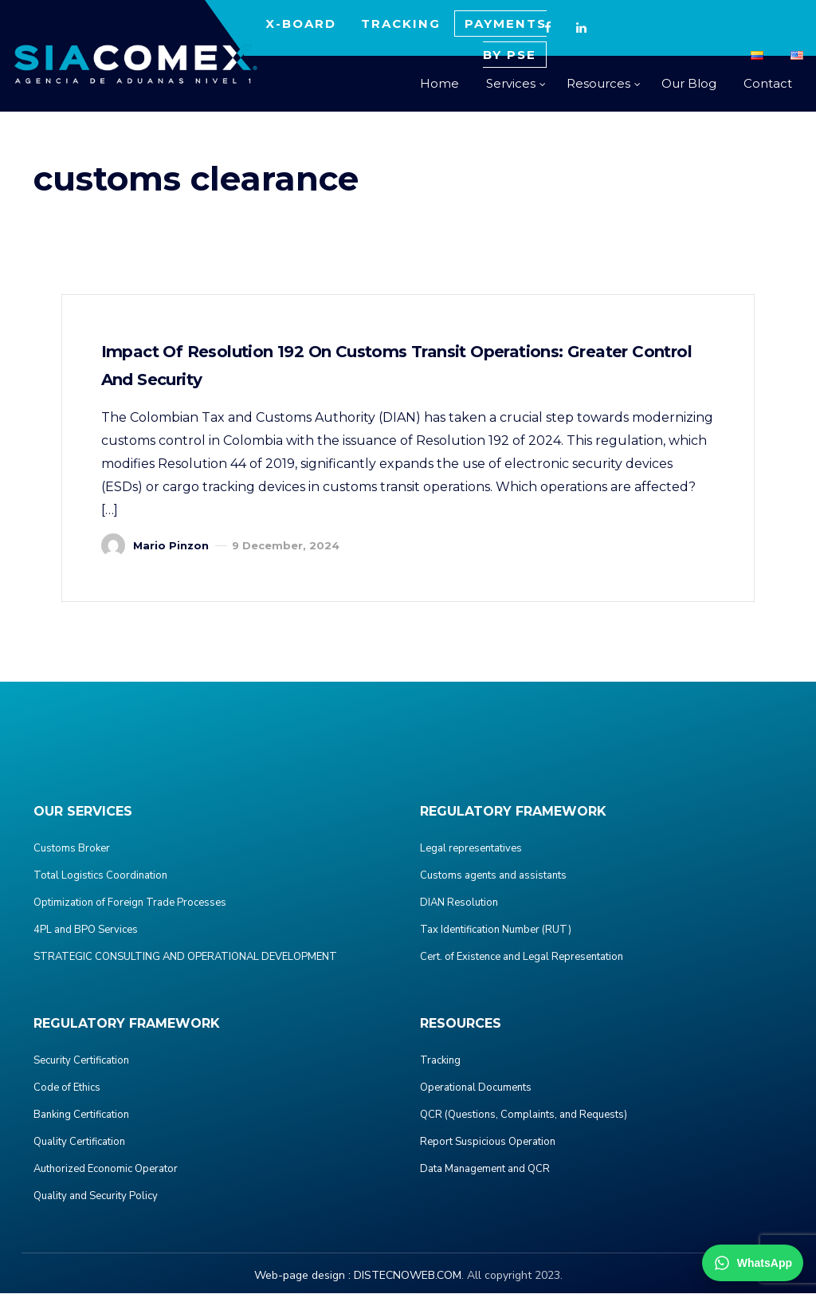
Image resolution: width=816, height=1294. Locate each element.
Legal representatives (471, 849)
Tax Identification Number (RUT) (495, 930)
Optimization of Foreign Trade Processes (129, 903)
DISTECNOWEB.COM (407, 1276)
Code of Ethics (66, 1088)
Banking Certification (81, 1115)
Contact (767, 83)
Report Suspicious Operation (487, 1142)
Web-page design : (302, 1276)
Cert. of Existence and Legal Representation (521, 957)
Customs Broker (71, 849)
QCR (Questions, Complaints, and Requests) (523, 1115)
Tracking (440, 1061)
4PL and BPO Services (85, 930)
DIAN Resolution (459, 903)
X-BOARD (300, 23)
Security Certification (81, 1061)
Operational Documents (476, 1088)
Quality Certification (79, 1142)
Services (511, 83)
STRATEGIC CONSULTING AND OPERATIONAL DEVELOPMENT (185, 957)
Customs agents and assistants (493, 876)
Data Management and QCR (485, 1169)
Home (439, 83)
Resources (598, 83)
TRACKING (401, 23)
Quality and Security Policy (95, 1197)
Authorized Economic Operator (105, 1169)
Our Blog (688, 83)
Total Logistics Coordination (100, 876)
